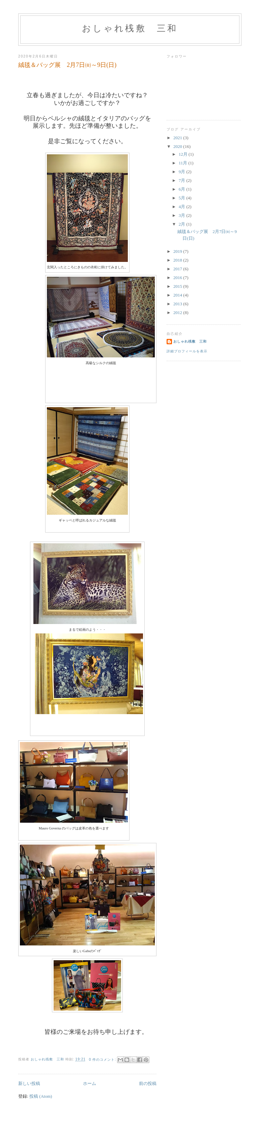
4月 (182, 206)
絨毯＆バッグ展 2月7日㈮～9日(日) (67, 65)
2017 (178, 268)
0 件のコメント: (103, 1059)
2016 (178, 277)
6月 (182, 189)
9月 (182, 171)
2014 (178, 295)
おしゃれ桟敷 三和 (130, 28)
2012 (178, 312)
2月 (182, 224)
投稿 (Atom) (40, 1096)
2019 (178, 251)
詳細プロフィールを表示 (187, 351)
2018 (178, 260)
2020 (178, 146)
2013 (178, 303)
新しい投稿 (29, 1083)
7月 (182, 180)
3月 (182, 215)
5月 (182, 197)
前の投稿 (147, 1083)
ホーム (89, 1083)
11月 (184, 162)
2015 (178, 286)
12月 (184, 154)
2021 (178, 137)
